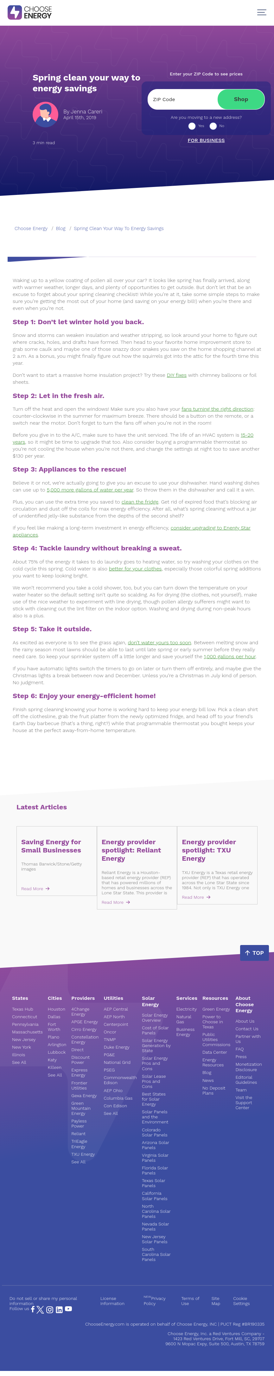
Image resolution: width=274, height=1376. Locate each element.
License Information (112, 1301)
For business (206, 140)
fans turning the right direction (217, 409)
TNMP (110, 1039)
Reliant (78, 1133)
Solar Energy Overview (155, 1018)
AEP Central (116, 1009)
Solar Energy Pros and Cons (155, 1063)
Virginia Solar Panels (155, 1158)
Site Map (216, 1301)
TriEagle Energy (79, 1144)
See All (19, 1062)
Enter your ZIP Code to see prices (206, 73)
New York (21, 1047)
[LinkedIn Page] (59, 1312)
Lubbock (57, 1052)
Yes (201, 126)
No (222, 126)
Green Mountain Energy (81, 1108)
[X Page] (40, 1312)
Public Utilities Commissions (216, 1039)
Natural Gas (183, 1019)
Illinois (18, 1054)
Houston (56, 1009)
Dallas (54, 1016)
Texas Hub (22, 1009)
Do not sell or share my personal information (43, 1301)
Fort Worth (54, 1027)
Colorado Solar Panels (154, 1132)
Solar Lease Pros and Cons (154, 1081)
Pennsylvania (25, 1024)
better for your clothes (135, 569)
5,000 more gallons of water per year (90, 490)
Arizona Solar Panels (155, 1145)
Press (240, 1056)
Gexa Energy (84, 1095)
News (208, 1080)
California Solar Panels (154, 1196)
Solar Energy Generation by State (156, 1045)
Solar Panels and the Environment (155, 1116)
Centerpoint (116, 1024)
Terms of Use (190, 1301)
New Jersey (23, 1039)
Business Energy (185, 1032)
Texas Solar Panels (153, 1183)
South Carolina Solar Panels (156, 1254)
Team (240, 1089)
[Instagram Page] (50, 1312)
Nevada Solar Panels (155, 1226)
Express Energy (79, 1072)
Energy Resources (213, 1062)
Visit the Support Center (243, 1102)
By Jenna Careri (82, 112)
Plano (53, 1036)
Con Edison (115, 1105)
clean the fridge (140, 502)
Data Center (214, 1052)
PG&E (109, 1054)
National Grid (117, 1062)
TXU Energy (83, 1154)
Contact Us (246, 1028)
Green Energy (216, 1009)
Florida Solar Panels (155, 1170)
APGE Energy (84, 1021)
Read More (35, 888)
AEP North (114, 1016)
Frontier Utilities (79, 1085)
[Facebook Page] (33, 1310)
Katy (52, 1059)
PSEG (109, 1069)
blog (61, 228)
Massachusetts (27, 1031)
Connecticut (24, 1016)
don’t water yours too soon (159, 643)
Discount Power (80, 1060)
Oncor (110, 1031)
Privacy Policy (154, 1301)
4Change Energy (80, 1011)
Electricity (186, 1009)
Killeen (54, 1067)
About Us (244, 1021)
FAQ (239, 1048)
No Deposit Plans (213, 1090)
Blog (206, 1072)
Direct (77, 1049)
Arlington (57, 1044)
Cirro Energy (83, 1029)
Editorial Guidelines (246, 1080)
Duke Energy (116, 1047)
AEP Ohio (113, 1090)
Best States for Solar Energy (154, 1099)
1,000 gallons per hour (230, 656)
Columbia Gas (118, 1098)
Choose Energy (31, 228)
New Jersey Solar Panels (154, 1239)
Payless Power (78, 1123)
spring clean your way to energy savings (119, 228)
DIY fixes (177, 375)
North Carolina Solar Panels (156, 1211)
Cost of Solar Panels (155, 1030)
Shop (241, 99)
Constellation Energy (85, 1039)
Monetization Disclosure (248, 1067)
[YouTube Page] (68, 1308)
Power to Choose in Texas (212, 1021)
